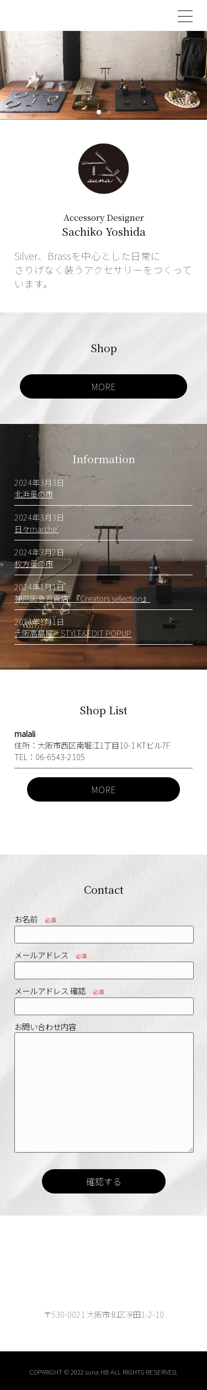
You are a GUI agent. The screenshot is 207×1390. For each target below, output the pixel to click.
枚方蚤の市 (33, 563)
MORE (103, 386)
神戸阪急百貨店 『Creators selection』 (82, 598)
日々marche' (36, 528)
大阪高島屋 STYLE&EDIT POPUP (72, 633)
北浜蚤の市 (33, 494)
